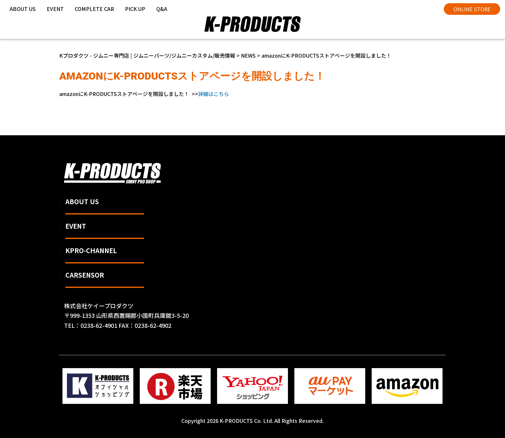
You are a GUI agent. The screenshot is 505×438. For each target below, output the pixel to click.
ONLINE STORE (472, 9)
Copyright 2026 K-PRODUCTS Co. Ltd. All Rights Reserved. (252, 420)
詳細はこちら (213, 94)
